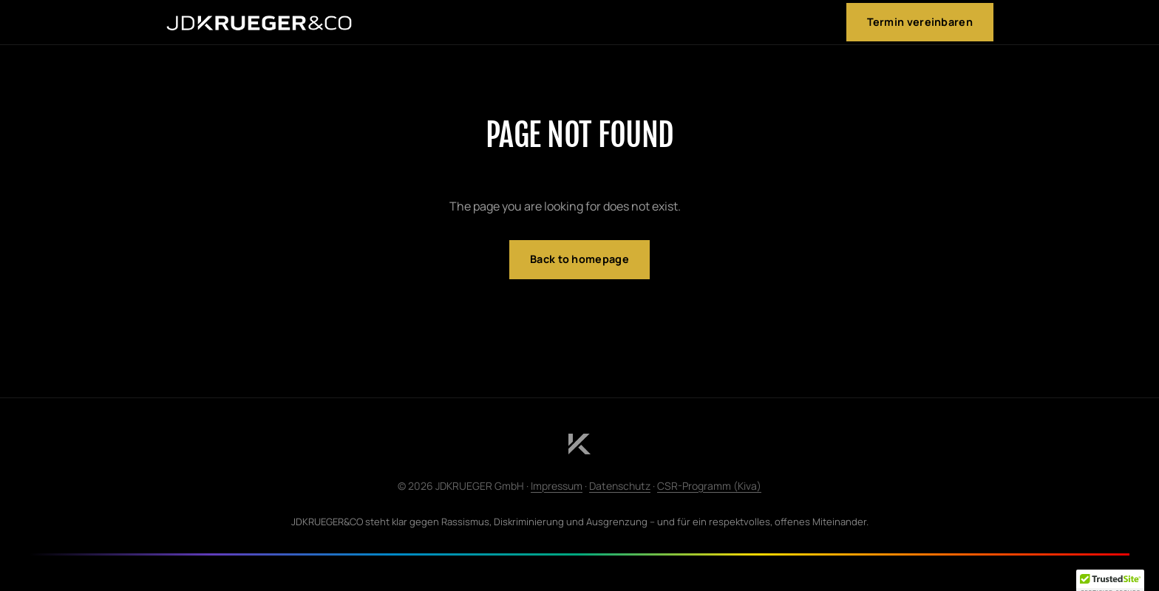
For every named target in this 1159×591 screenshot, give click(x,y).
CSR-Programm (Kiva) (709, 486)
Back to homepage (579, 259)
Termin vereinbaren (920, 22)
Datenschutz (619, 486)
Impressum (556, 486)
